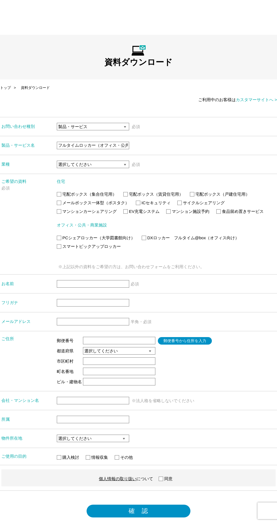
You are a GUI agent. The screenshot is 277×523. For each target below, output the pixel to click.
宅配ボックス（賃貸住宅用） (153, 194)
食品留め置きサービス (240, 211)
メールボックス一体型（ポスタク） (93, 202)
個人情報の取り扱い (117, 478)
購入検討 (68, 457)
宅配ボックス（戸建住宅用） (220, 194)
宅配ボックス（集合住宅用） (87, 194)
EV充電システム (141, 211)
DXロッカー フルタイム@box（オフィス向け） (190, 237)
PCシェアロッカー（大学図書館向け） (96, 237)
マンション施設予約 (187, 211)
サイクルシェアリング (201, 202)
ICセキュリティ (153, 202)
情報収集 (97, 457)
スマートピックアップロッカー (89, 246)
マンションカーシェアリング (87, 211)
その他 (124, 457)
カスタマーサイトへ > (256, 99)
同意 (166, 478)
